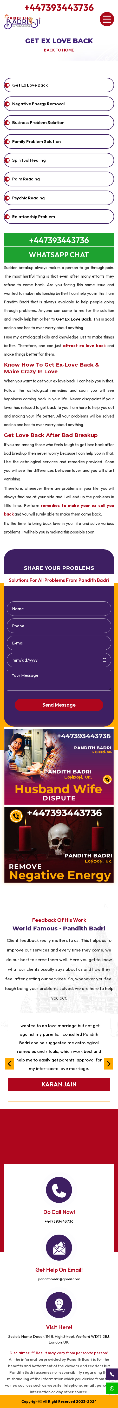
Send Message (59, 705)
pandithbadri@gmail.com (59, 1278)
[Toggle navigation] (107, 19)
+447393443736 (59, 7)
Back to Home (59, 50)
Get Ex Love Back (59, 41)
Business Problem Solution (38, 122)
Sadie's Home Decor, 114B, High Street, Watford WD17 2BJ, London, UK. (59, 1339)
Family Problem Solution (36, 141)
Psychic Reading (28, 197)
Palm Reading (26, 178)
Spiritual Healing (29, 160)
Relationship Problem (33, 216)
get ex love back (30, 85)
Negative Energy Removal (38, 103)
